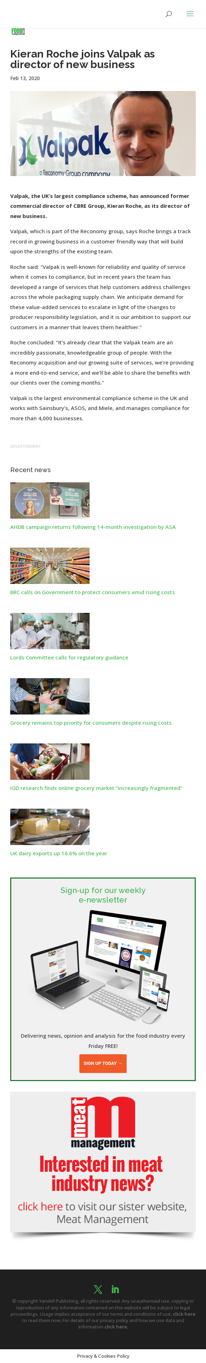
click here (184, 1314)
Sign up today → (103, 1063)
